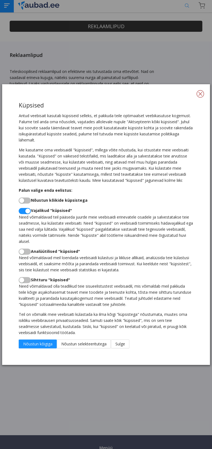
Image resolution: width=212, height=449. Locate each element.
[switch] (25, 201)
